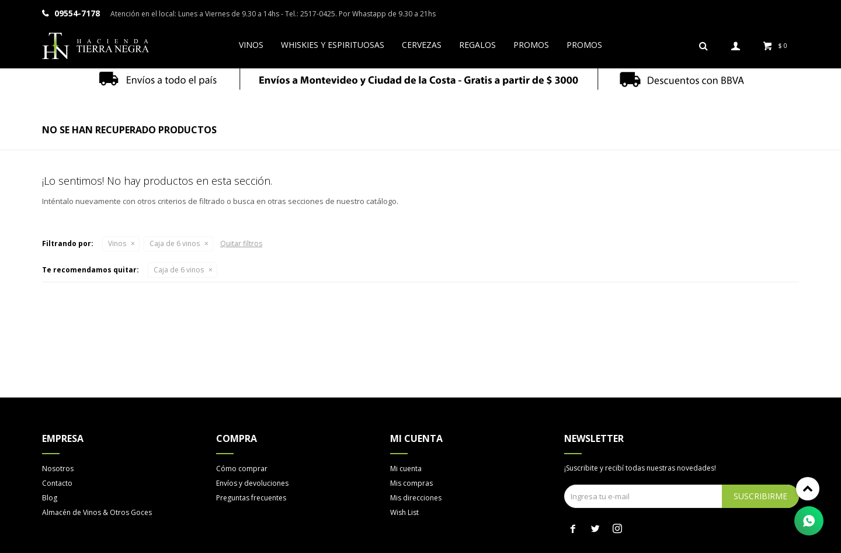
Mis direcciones (416, 498)
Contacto (57, 483)
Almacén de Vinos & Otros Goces (97, 512)
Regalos (477, 44)
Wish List (404, 512)
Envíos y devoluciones (252, 483)
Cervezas (422, 44)
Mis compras (411, 483)
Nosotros (58, 468)
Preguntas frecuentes (251, 498)
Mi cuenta (406, 468)
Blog (49, 498)
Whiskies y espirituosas (332, 44)
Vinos (251, 44)
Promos (531, 44)
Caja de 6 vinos (175, 243)
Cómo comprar (241, 468)
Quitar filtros (241, 243)
